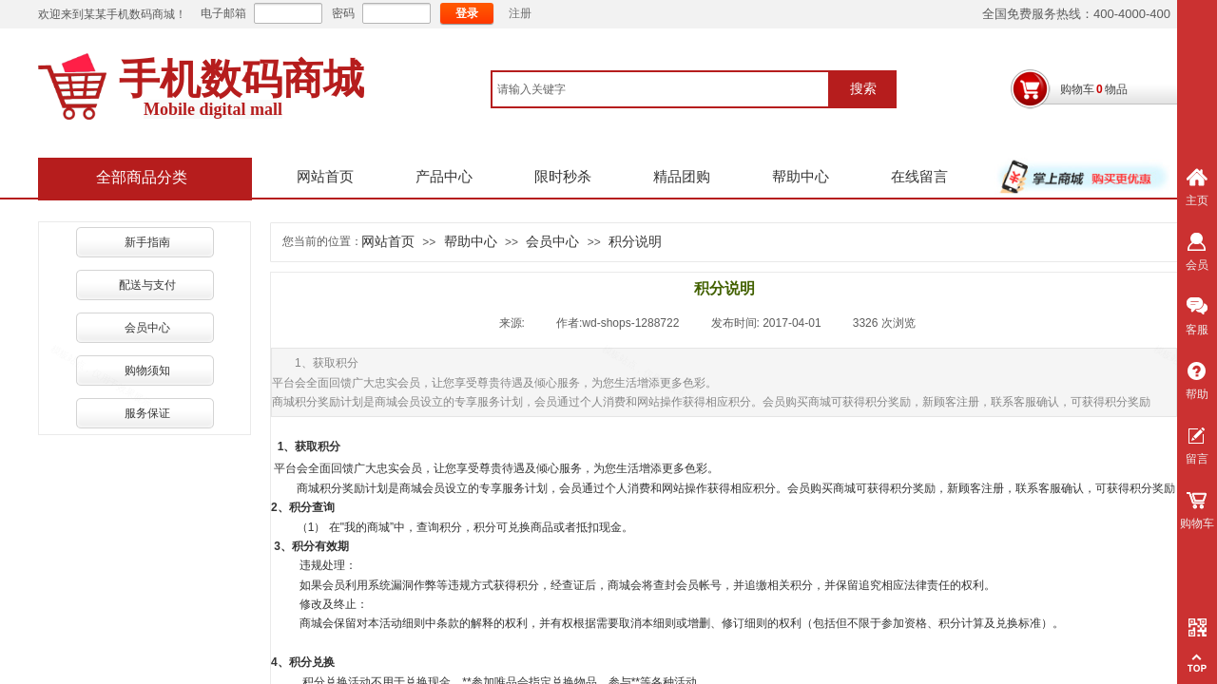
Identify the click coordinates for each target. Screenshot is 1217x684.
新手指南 (147, 242)
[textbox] (660, 89)
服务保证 (147, 413)
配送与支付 (147, 285)
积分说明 (635, 241)
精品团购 (681, 176)
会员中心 (147, 327)
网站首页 (325, 176)
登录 (466, 13)
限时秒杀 (562, 176)
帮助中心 (800, 176)
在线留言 (919, 176)
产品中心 (444, 176)
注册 (520, 13)
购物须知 (147, 370)
